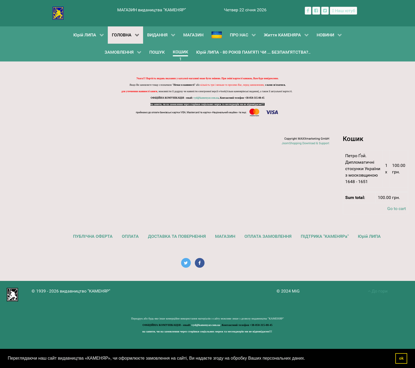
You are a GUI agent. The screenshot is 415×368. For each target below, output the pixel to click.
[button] (307, 359)
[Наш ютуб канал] (343, 11)
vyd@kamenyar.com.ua (206, 98)
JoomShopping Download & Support (305, 143)
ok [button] (401, 358)
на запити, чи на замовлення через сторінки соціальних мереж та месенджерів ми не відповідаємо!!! (207, 104)
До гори (378, 291)
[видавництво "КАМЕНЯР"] (58, 12)
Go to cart (396, 208)
